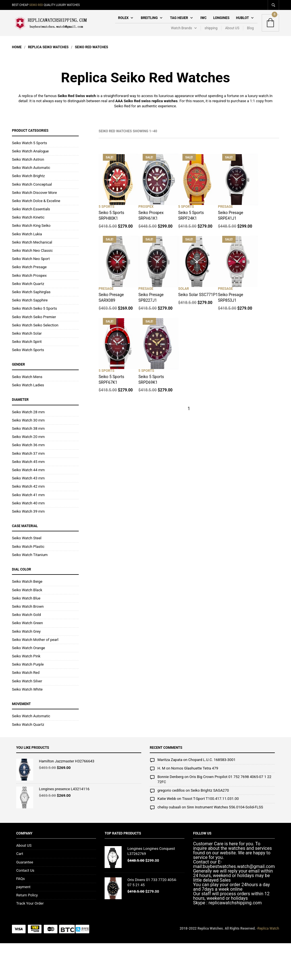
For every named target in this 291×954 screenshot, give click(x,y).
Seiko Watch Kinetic (28, 228)
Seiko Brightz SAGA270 (210, 801)
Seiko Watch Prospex (29, 286)
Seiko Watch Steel (26, 549)
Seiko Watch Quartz (28, 294)
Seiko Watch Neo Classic (32, 261)
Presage (225, 218)
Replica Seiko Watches (48, 58)
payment (23, 898)
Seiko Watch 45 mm (28, 472)
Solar (183, 300)
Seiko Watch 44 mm (28, 481)
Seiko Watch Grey (26, 642)
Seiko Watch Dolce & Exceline (36, 211)
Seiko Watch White (27, 700)
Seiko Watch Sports (28, 361)
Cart (19, 865)
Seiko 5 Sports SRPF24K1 (191, 226)
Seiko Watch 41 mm (28, 506)
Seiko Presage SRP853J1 (230, 308)
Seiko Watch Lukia (27, 245)
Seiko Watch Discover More (34, 203)
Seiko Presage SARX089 (111, 308)
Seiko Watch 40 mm (28, 514)
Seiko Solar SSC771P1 (198, 305)
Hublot (242, 23)
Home (17, 58)
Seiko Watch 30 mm (28, 431)
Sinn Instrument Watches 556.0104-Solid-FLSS (225, 818)
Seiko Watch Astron (28, 170)
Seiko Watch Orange (28, 659)
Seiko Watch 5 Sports (29, 154)
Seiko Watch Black (27, 601)
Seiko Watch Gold (26, 626)
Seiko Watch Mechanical (32, 253)
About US (232, 33)
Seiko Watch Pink (26, 667)
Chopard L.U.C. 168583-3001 (212, 771)
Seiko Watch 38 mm (28, 439)
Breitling (149, 23)
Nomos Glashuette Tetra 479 (194, 779)
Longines (221, 23)
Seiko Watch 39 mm (28, 522)
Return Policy (27, 906)
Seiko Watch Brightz (28, 187)
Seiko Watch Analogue (30, 162)
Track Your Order (30, 914)
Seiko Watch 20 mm (28, 448)
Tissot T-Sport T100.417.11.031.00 (210, 810)
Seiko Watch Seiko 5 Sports (34, 319)
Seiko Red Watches (91, 58)
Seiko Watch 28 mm (28, 423)
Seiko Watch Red (26, 684)
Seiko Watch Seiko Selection (35, 336)
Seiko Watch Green (27, 634)
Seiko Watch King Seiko (31, 236)
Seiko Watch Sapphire (30, 311)
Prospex (145, 218)
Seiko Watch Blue (26, 609)
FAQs (20, 889)
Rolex (123, 23)
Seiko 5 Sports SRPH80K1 (111, 226)
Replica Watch (268, 939)
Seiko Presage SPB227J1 (151, 308)
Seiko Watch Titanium (30, 565)
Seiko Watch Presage (29, 278)
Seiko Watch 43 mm (28, 489)
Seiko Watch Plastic (28, 557)
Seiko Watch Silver (27, 692)
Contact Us (25, 881)
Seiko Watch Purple (28, 675)
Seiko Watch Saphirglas (31, 303)
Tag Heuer (179, 23)
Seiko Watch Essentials (31, 220)
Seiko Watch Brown (28, 617)
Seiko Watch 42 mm (28, 497)
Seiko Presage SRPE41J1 (230, 226)
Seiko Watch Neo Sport (31, 270)
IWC (203, 23)
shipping (211, 33)
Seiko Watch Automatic (31, 179)
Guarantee (24, 873)
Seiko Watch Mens (27, 387)
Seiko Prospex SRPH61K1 (151, 226)
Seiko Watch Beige (27, 592)
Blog (250, 33)
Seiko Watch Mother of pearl (35, 650)
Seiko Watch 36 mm (28, 456)
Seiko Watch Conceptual (32, 195)
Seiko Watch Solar (27, 344)
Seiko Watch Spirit (27, 353)
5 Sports (106, 218)
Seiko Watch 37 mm (28, 464)
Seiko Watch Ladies (28, 396)
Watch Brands (181, 33)
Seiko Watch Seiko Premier (34, 328)
